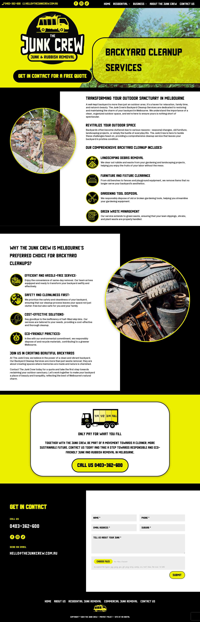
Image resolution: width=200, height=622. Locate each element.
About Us (60, 601)
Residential (120, 4)
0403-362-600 (25, 526)
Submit (177, 575)
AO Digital (125, 617)
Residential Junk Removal (85, 601)
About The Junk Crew (163, 4)
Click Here (100, 506)
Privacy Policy (106, 617)
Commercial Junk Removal (121, 601)
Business (138, 4)
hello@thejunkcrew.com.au (34, 553)
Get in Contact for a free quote (52, 76)
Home (107, 4)
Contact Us (187, 4)
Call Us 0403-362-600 (100, 465)
